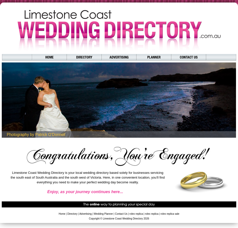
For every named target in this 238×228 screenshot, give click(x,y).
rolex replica (136, 213)
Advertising (85, 213)
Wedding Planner (103, 213)
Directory (72, 213)
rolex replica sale (170, 213)
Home (62, 213)
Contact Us (121, 213)
